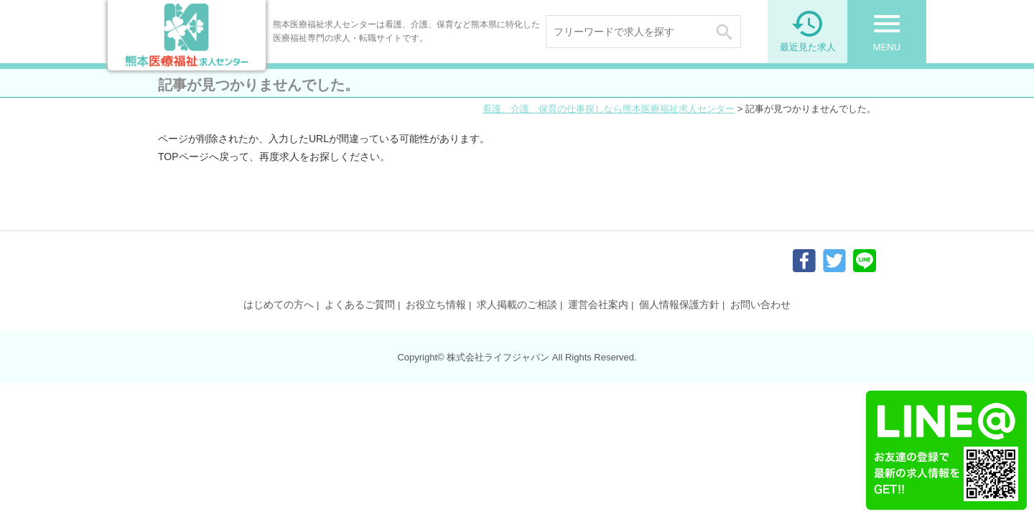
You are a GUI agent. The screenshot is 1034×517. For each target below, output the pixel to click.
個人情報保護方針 (679, 304)
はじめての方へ (278, 304)
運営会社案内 (598, 304)
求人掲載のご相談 (517, 304)
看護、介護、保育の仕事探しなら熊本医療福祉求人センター (609, 108)
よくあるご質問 (360, 304)
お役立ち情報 (436, 304)
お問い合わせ (760, 304)
